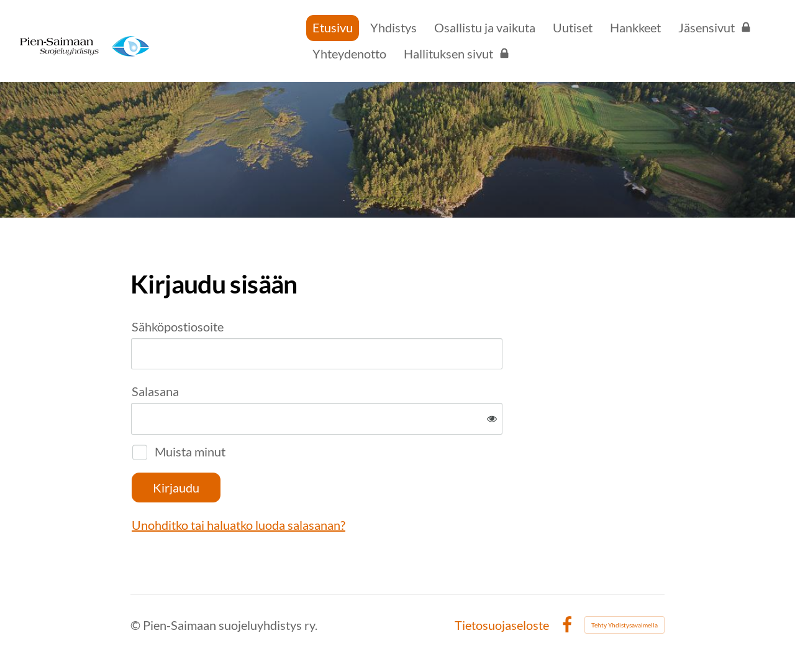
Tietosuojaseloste (502, 625)
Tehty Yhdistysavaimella (624, 625)
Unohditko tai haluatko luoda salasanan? (238, 524)
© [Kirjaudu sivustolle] (136, 624)
